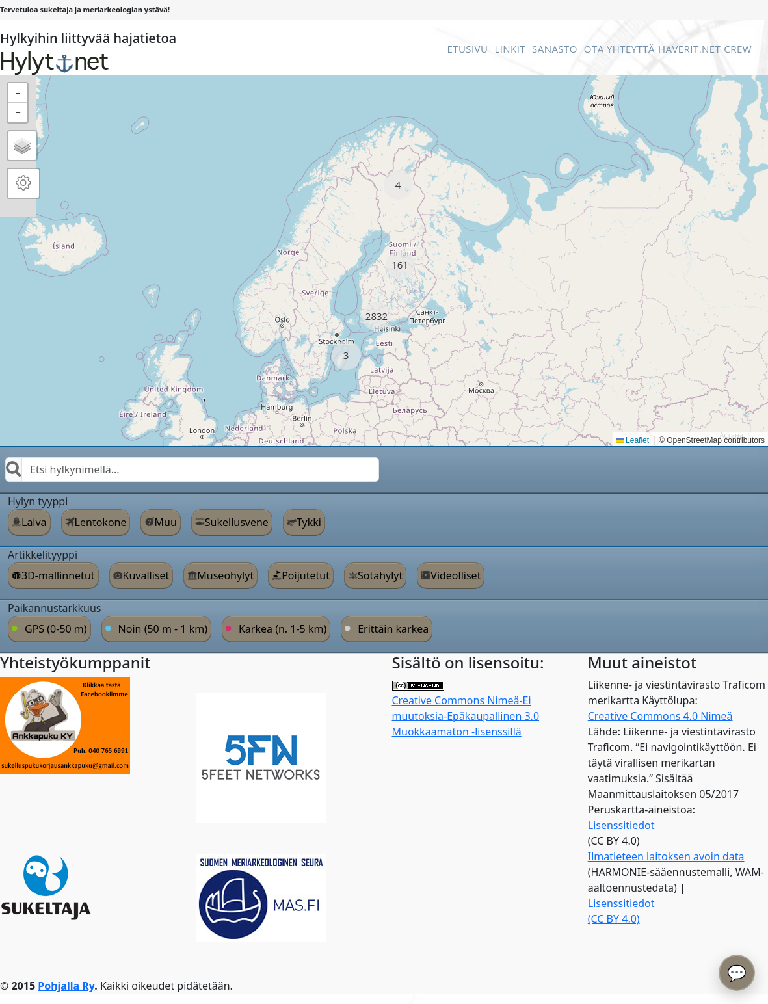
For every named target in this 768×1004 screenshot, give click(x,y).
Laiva (34, 522)
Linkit (509, 48)
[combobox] (192, 469)
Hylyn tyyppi (38, 501)
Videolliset (455, 575)
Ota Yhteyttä (619, 48)
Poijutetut (306, 575)
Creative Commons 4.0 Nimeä (660, 716)
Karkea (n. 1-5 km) (282, 629)
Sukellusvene (237, 522)
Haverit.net (689, 48)
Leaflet (632, 440)
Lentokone (101, 522)
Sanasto (554, 48)
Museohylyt (225, 575)
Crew (738, 48)
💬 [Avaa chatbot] (737, 972)
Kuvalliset (146, 575)
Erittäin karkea (393, 629)
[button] (398, 185)
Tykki (309, 522)
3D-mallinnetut (58, 575)
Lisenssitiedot (621, 825)
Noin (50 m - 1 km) (162, 629)
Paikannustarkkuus (54, 608)
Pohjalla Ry (66, 986)
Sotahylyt (380, 575)
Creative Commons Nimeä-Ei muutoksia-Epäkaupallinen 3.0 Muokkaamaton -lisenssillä (466, 710)
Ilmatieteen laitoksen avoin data (666, 856)
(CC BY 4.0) (614, 919)
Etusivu (467, 48)
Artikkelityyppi (42, 555)
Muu (165, 522)
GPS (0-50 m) (56, 629)
